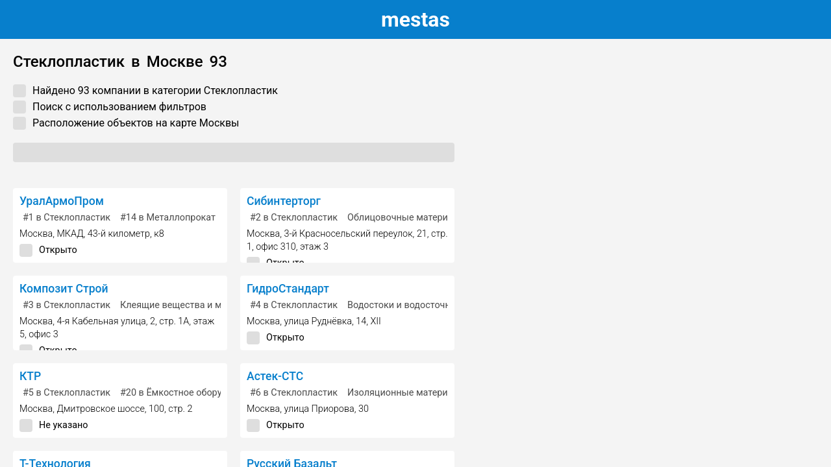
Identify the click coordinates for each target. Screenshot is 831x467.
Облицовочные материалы (406, 217)
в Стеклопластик (66, 217)
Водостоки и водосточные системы (425, 305)
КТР (30, 376)
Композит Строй (63, 288)
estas (415, 19)
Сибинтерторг (284, 201)
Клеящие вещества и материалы (192, 305)
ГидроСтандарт (288, 288)
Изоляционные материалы (406, 392)
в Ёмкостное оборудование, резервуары (217, 392)
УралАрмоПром (61, 201)
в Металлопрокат (168, 217)
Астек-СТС (275, 376)
